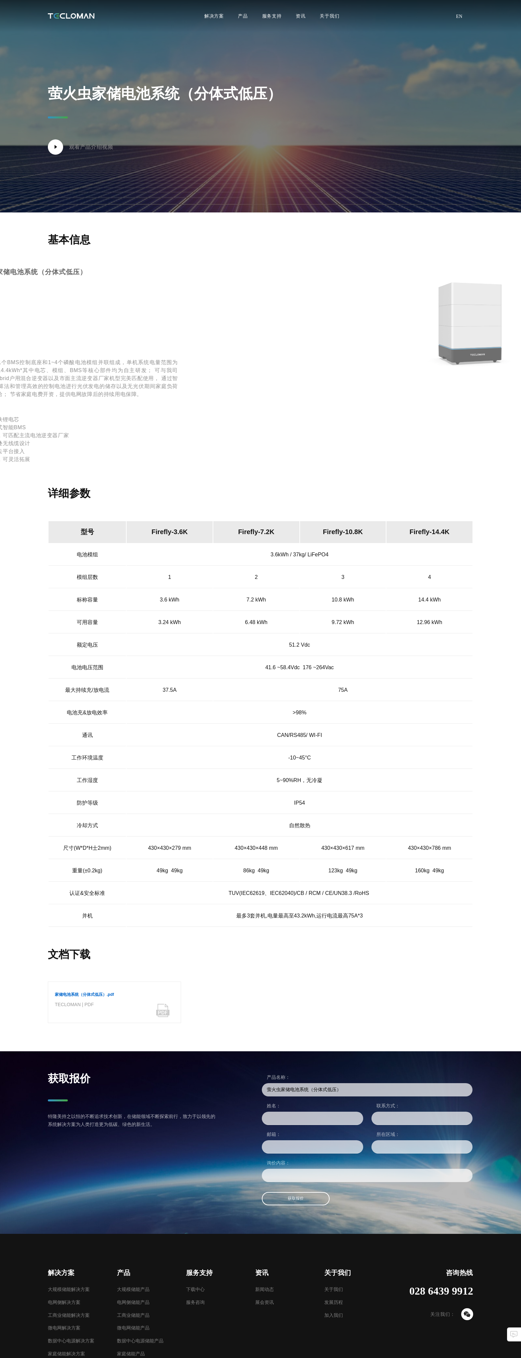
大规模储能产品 (133, 1289)
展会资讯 (264, 1302)
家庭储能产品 (131, 1353)
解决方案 (214, 16)
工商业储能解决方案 (69, 1315)
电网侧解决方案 (64, 1302)
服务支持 (272, 16)
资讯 (301, 16)
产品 (243, 16)
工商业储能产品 (133, 1315)
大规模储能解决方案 (69, 1289)
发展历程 (333, 1302)
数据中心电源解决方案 (71, 1340)
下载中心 (195, 1289)
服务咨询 (195, 1302)
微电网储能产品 (133, 1327)
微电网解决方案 (64, 1327)
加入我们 (333, 1315)
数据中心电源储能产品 (140, 1340)
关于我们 (329, 16)
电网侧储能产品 (133, 1302)
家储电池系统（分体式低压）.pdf (84, 994)
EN (459, 16)
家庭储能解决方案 (66, 1353)
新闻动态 (264, 1289)
